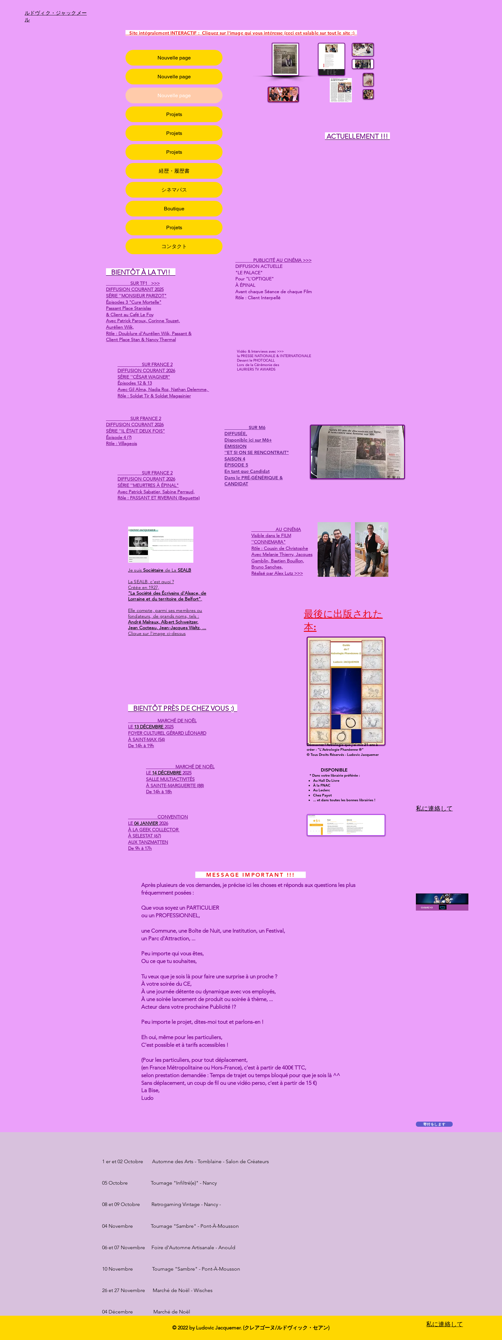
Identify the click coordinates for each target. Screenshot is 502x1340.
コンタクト (174, 246)
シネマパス (174, 190)
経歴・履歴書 (174, 171)
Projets (174, 114)
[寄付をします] (434, 1124)
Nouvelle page (174, 58)
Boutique (174, 209)
